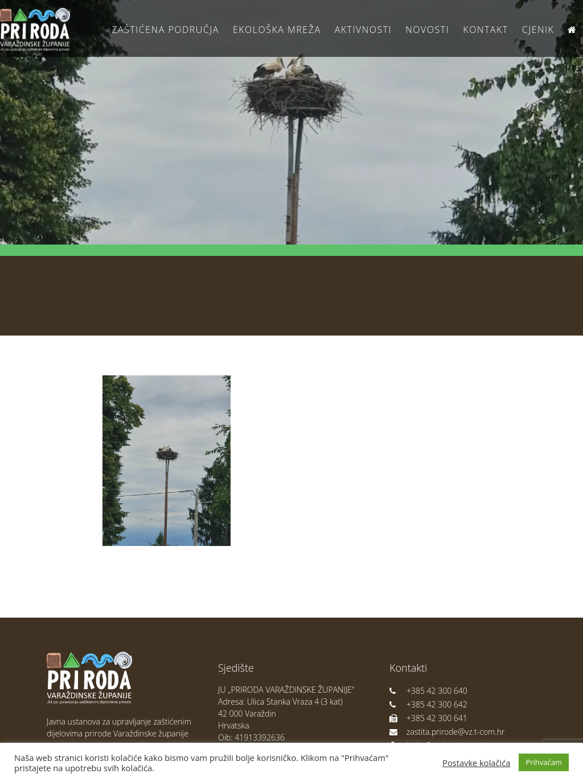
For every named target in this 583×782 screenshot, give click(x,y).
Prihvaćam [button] (543, 762)
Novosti (427, 29)
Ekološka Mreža (277, 29)
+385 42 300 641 (428, 718)
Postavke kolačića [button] (476, 763)
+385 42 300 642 (428, 704)
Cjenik (538, 29)
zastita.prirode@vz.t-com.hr (446, 731)
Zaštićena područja (165, 29)
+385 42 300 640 (428, 690)
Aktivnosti (363, 29)
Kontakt (485, 29)
